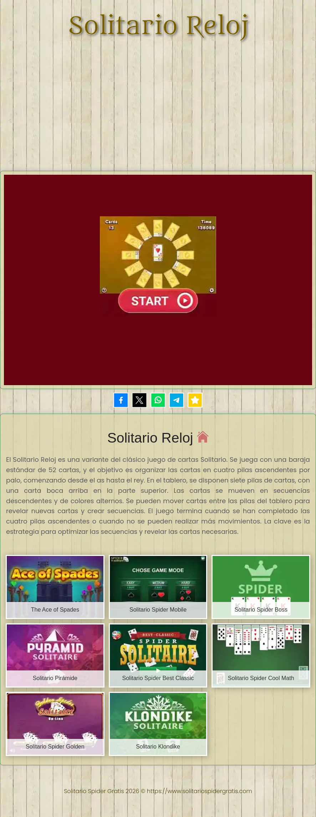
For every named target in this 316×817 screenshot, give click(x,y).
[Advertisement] (159, 102)
